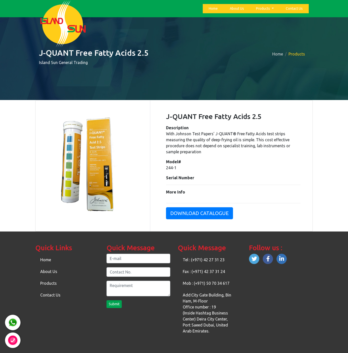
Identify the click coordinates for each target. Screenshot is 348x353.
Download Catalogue (199, 213)
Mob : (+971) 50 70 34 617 (206, 283)
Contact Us (294, 8)
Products (263, 8)
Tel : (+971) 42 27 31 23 (203, 260)
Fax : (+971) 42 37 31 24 (204, 271)
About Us (237, 8)
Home (214, 8)
